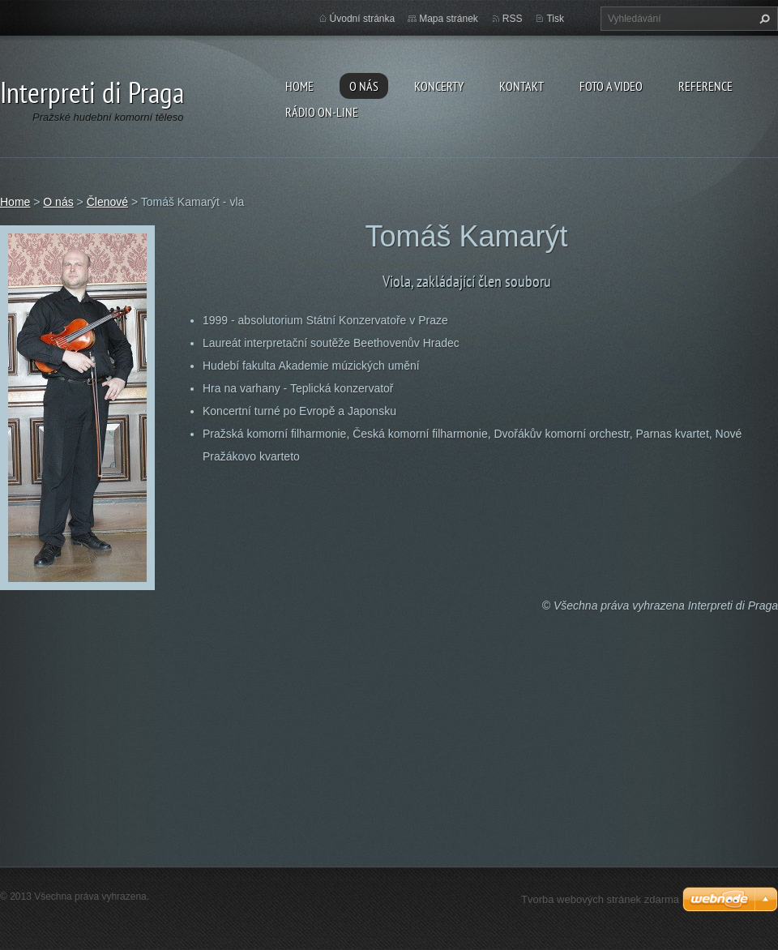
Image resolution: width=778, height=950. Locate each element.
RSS (512, 18)
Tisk (555, 18)
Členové (107, 201)
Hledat (762, 18)
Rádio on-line (321, 112)
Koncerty (439, 86)
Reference (705, 86)
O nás (363, 86)
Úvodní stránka (362, 18)
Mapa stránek (448, 18)
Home (299, 86)
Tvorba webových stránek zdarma (600, 899)
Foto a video (611, 86)
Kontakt (521, 86)
